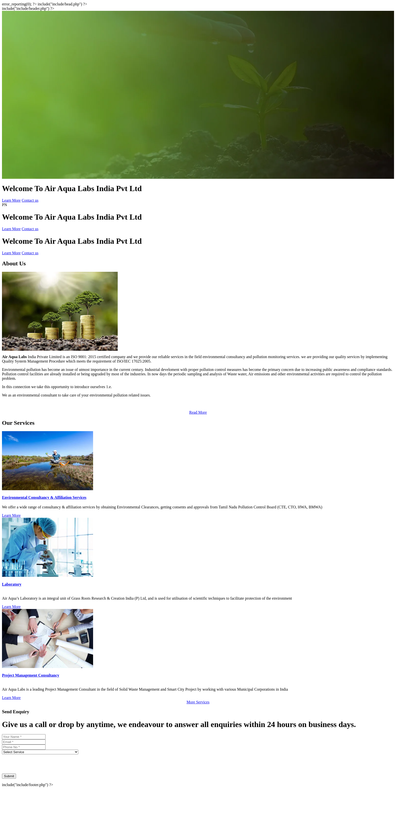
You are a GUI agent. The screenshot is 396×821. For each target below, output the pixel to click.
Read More (198, 412)
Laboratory (11, 584)
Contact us (30, 200)
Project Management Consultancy (30, 675)
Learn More (11, 200)
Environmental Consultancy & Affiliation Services (44, 497)
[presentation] (39, 764)
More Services (198, 702)
